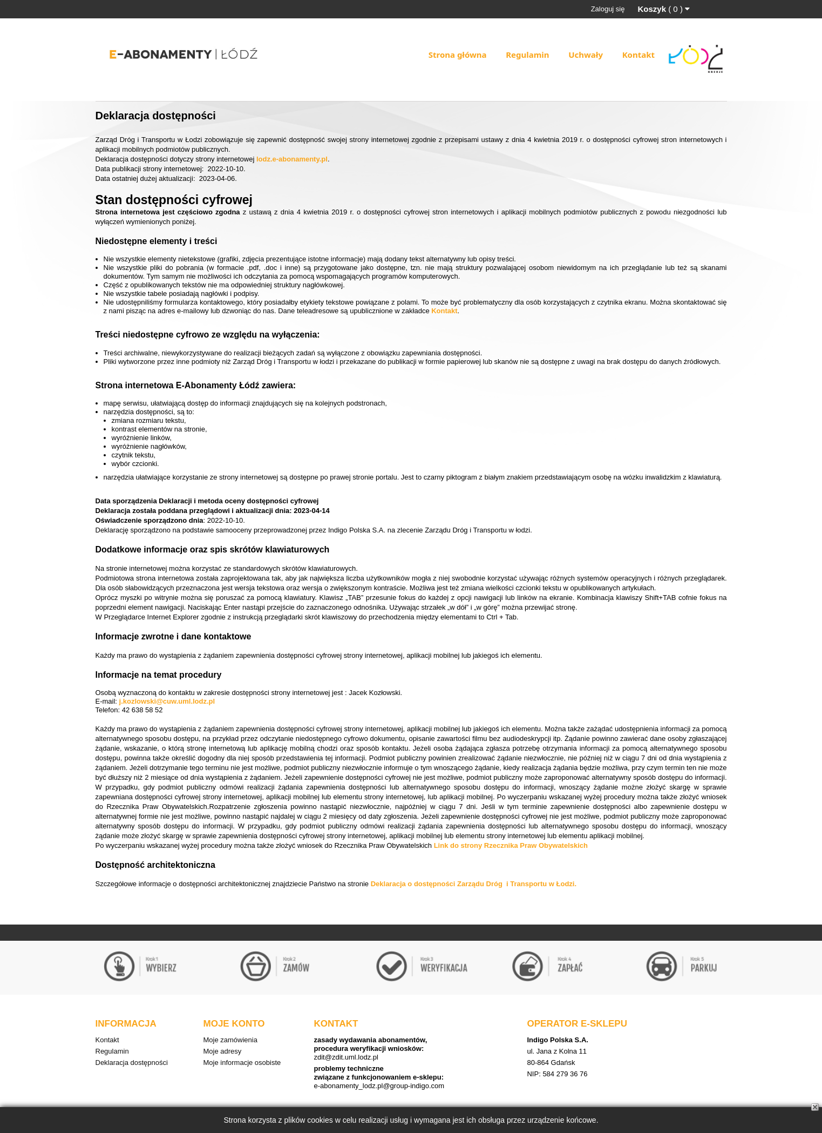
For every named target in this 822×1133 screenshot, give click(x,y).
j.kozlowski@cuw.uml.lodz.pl (167, 701)
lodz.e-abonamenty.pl (292, 159)
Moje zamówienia (230, 1040)
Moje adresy (222, 1051)
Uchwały (585, 54)
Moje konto (234, 1024)
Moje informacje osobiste (242, 1062)
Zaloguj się (608, 9)
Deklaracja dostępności (132, 1062)
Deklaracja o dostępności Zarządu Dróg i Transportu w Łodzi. (473, 884)
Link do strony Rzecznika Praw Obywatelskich (511, 845)
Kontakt (638, 54)
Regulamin (527, 54)
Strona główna (458, 54)
